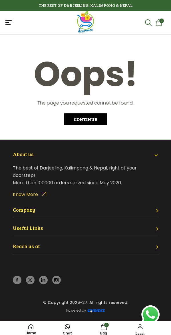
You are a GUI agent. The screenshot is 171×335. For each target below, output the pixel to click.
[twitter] (30, 280)
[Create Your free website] (96, 310)
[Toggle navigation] (31, 22)
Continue (85, 119)
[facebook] (17, 280)
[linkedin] (43, 280)
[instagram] (56, 280)
